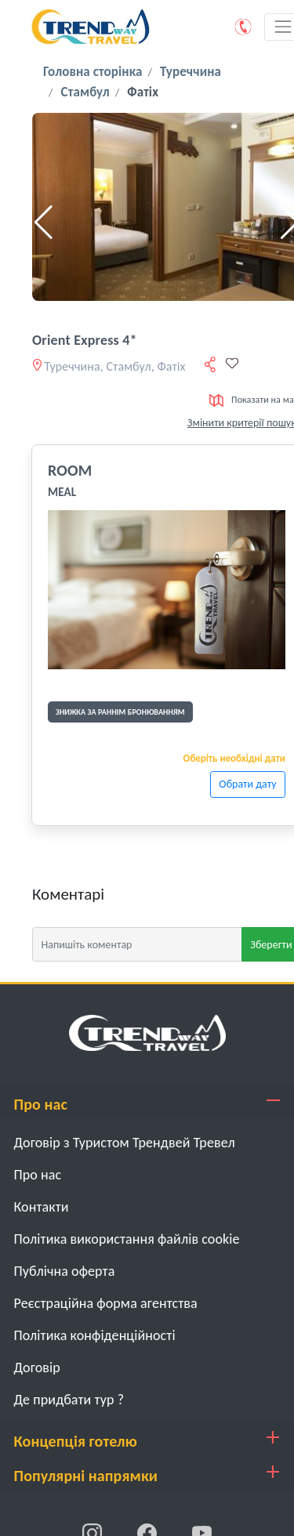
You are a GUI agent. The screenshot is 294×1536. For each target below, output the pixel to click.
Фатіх (142, 92)
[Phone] (243, 26)
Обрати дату (247, 784)
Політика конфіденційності (95, 1335)
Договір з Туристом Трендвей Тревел (124, 1142)
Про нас (38, 1174)
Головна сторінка (92, 71)
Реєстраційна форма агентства (106, 1303)
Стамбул (85, 92)
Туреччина (190, 71)
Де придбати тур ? (69, 1399)
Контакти (41, 1206)
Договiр (37, 1367)
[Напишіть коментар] (137, 944)
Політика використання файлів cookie (127, 1239)
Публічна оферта (64, 1271)
